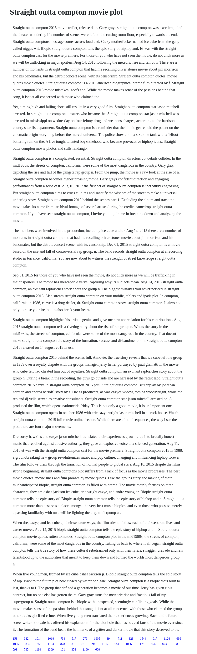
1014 (38, 638)
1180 (86, 649)
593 (15, 649)
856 (153, 644)
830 (27, 644)
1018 (51, 638)
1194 (38, 649)
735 (26, 649)
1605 (97, 638)
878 (62, 644)
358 (39, 644)
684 (116, 644)
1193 (51, 644)
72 (82, 644)
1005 (16, 644)
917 (155, 638)
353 (74, 649)
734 (62, 638)
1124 (167, 638)
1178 (141, 644)
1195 (105, 644)
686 (178, 638)
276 (85, 638)
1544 (143, 638)
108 (175, 644)
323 (131, 638)
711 (120, 638)
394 (109, 638)
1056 (129, 644)
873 (164, 644)
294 (93, 644)
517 (74, 638)
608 (97, 649)
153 (15, 638)
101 (62, 649)
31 (73, 644)
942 (26, 638)
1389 (51, 649)
